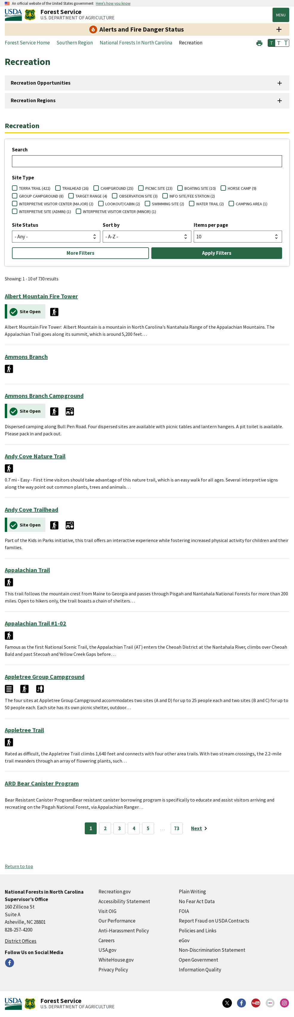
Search (20, 149)
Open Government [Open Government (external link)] (198, 960)
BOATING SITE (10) (200, 188)
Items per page (211, 225)
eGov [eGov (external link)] (184, 940)
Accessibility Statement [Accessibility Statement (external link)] (124, 901)
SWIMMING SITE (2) (168, 203)
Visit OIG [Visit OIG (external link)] (107, 911)
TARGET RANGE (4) (91, 196)
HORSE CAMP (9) (242, 188)
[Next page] (200, 828)
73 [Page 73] (176, 828)
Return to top (19, 866)
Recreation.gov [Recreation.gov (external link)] (114, 891)
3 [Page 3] (119, 828)
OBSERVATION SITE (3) (138, 196)
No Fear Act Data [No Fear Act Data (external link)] (197, 901)
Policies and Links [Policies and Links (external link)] (197, 930)
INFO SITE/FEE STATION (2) (192, 196)
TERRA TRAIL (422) (34, 188)
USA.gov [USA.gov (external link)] (107, 950)
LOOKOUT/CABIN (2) (122, 203)
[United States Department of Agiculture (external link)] (14, 15)
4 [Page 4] (134, 828)
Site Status (25, 225)
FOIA (184, 911)
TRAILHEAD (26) (75, 188)
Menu (281, 15)
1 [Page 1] (91, 828)
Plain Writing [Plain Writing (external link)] (192, 891)
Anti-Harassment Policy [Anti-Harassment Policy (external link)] (123, 930)
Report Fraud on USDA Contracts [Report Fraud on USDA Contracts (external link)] (214, 920)
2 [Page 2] (105, 828)
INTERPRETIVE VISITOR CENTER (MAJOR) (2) (56, 203)
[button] (259, 42)
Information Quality (200, 969)
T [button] (271, 43)
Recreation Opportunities (40, 83)
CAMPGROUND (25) (117, 188)
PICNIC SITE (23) (159, 188)
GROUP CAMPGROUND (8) (41, 196)
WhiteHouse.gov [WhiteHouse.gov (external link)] (116, 960)
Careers (106, 940)
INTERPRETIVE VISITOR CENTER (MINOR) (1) (119, 211)
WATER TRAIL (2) (210, 203)
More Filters (80, 253)
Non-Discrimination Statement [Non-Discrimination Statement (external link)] (212, 950)
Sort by (111, 225)
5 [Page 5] (148, 828)
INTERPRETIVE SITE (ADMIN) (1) (45, 211)
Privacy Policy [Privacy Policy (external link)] (113, 969)
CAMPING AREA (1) (251, 203)
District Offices (20, 941)
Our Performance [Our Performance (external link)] (117, 920)
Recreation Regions (33, 100)
